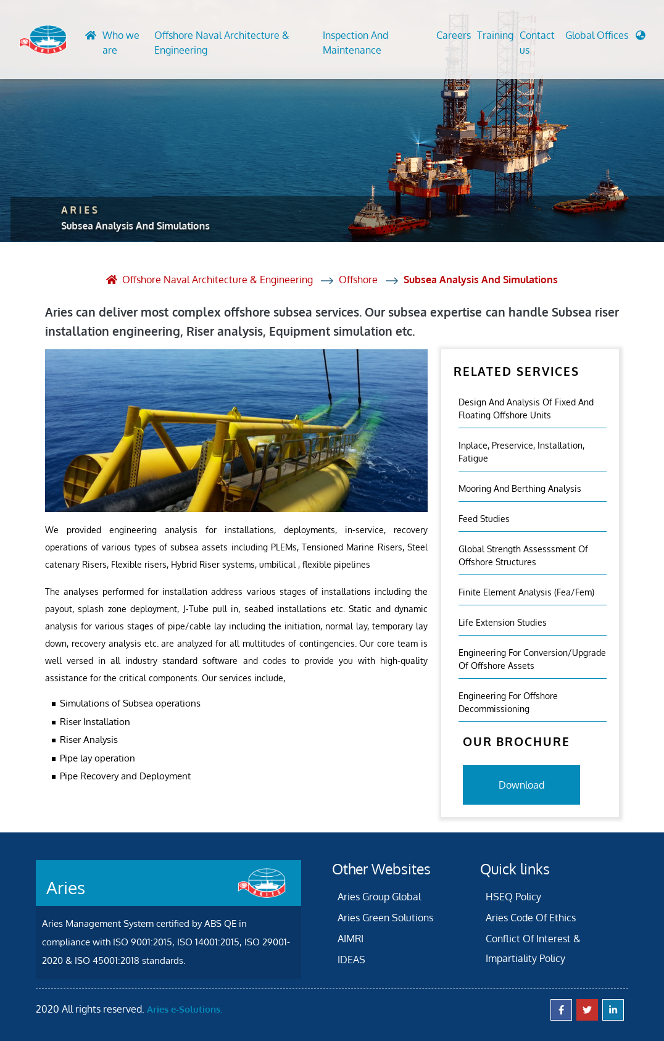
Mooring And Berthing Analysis (520, 488)
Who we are (120, 42)
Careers (453, 35)
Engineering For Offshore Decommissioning (508, 702)
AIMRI (350, 938)
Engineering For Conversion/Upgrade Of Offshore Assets (532, 659)
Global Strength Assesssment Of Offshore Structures (523, 555)
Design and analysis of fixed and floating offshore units (526, 408)
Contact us (537, 42)
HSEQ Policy (513, 896)
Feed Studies (484, 518)
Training (495, 35)
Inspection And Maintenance (355, 42)
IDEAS (351, 959)
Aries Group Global (379, 896)
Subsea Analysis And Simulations (481, 279)
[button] (605, 38)
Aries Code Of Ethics (531, 917)
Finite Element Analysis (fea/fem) (526, 592)
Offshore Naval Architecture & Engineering (221, 42)
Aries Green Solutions (385, 917)
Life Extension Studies (503, 622)
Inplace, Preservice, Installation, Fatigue (521, 451)
